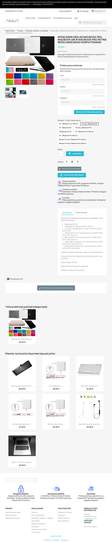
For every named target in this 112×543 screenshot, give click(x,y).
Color (62, 75)
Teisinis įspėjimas (37, 515)
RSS (16, 480)
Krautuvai (30, 18)
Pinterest (78, 162)
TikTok (35, 480)
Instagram (30, 480)
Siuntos (34, 512)
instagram (65, 540)
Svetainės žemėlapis (39, 529)
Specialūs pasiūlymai (13, 512)
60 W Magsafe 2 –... (56, 386)
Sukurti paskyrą (63, 518)
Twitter (72, 162)
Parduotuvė (35, 532)
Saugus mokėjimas (38, 524)
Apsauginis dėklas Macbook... (22, 339)
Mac (76, 18)
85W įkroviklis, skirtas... (56, 424)
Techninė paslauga (62, 18)
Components (44, 18)
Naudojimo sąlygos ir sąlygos (42, 518)
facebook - (47, 540)
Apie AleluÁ (35, 521)
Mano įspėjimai (63, 521)
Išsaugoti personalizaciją (89, 112)
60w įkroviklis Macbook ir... (22, 424)
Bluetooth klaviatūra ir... (90, 386)
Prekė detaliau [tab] (81, 212)
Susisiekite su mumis (14, 11)
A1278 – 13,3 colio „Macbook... (22, 462)
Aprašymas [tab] (67, 212)
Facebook (7, 480)
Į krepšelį (75, 153)
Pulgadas (63, 98)
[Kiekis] (60, 153)
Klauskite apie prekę (72, 175)
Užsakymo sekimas (65, 512)
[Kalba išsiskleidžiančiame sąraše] (66, 11)
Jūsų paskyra (64, 508)
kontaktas (35, 527)
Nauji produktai (10, 515)
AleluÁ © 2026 (56, 536)
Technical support (90, 527)
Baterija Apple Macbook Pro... (22, 386)
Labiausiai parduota (12, 518)
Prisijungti (61, 515)
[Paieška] (92, 22)
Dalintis (66, 162)
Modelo (62, 87)
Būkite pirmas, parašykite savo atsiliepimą (56, 288)
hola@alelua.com (90, 519)
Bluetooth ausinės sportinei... (90, 424)
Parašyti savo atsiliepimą (69, 169)
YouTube (21, 480)
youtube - (56, 540)
